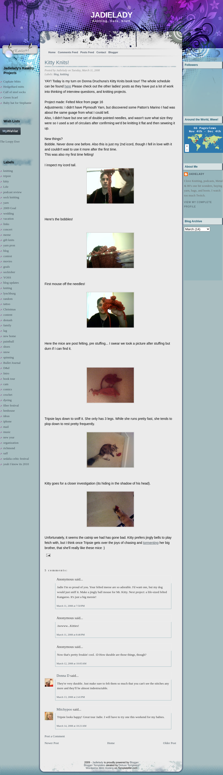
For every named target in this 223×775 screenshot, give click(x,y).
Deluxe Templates (129, 765)
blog (6, 250)
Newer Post (52, 743)
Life (5, 186)
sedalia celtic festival (16, 458)
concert (7, 229)
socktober (9, 272)
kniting (7, 288)
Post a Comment (55, 736)
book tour (9, 378)
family (7, 325)
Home (52, 52)
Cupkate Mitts (12, 81)
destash (7, 320)
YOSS (7, 277)
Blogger (113, 52)
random (8, 299)
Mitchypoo (64, 709)
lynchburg (9, 293)
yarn (6, 202)
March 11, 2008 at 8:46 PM (71, 634)
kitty (6, 181)
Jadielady (111, 15)
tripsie (7, 176)
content (7, 314)
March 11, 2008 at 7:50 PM (71, 605)
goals (6, 266)
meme (7, 235)
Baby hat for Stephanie (17, 103)
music (7, 432)
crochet (7, 394)
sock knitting (11, 197)
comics (7, 389)
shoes (6, 346)
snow (6, 352)
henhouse (9, 410)
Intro (6, 373)
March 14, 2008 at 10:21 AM (71, 725)
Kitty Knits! (57, 62)
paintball (8, 341)
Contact (101, 52)
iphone (7, 421)
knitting (8, 171)
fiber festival (11, 405)
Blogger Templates (94, 765)
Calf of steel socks (14, 92)
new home (9, 336)
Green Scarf (10, 97)
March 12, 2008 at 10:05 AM (71, 663)
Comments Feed (68, 52)
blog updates (11, 282)
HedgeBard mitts (13, 86)
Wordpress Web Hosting (100, 768)
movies (7, 261)
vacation (8, 218)
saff (5, 453)
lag (5, 330)
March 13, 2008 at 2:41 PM (71, 697)
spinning (8, 357)
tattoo (6, 304)
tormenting (150, 543)
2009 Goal (9, 208)
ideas (6, 416)
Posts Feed (87, 52)
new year (8, 437)
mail (6, 427)
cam (5, 384)
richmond (9, 448)
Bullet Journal (11, 363)
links (6, 224)
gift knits (8, 240)
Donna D (63, 675)
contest (7, 256)
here (68, 86)
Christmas (9, 309)
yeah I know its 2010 (16, 464)
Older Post (169, 743)
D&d (6, 368)
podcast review (12, 192)
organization (11, 442)
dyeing (7, 400)
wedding (8, 213)
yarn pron (9, 245)
